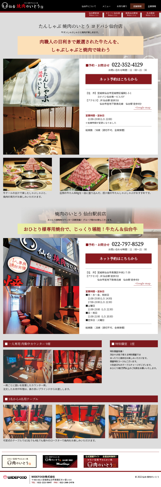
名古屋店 (150, 14)
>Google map (142, 107)
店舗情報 (137, 6)
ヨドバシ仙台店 (112, 14)
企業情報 (152, 6)
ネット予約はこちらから (119, 79)
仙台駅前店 (94, 14)
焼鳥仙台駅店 (131, 14)
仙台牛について (89, 6)
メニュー (106, 6)
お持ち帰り (122, 6)
